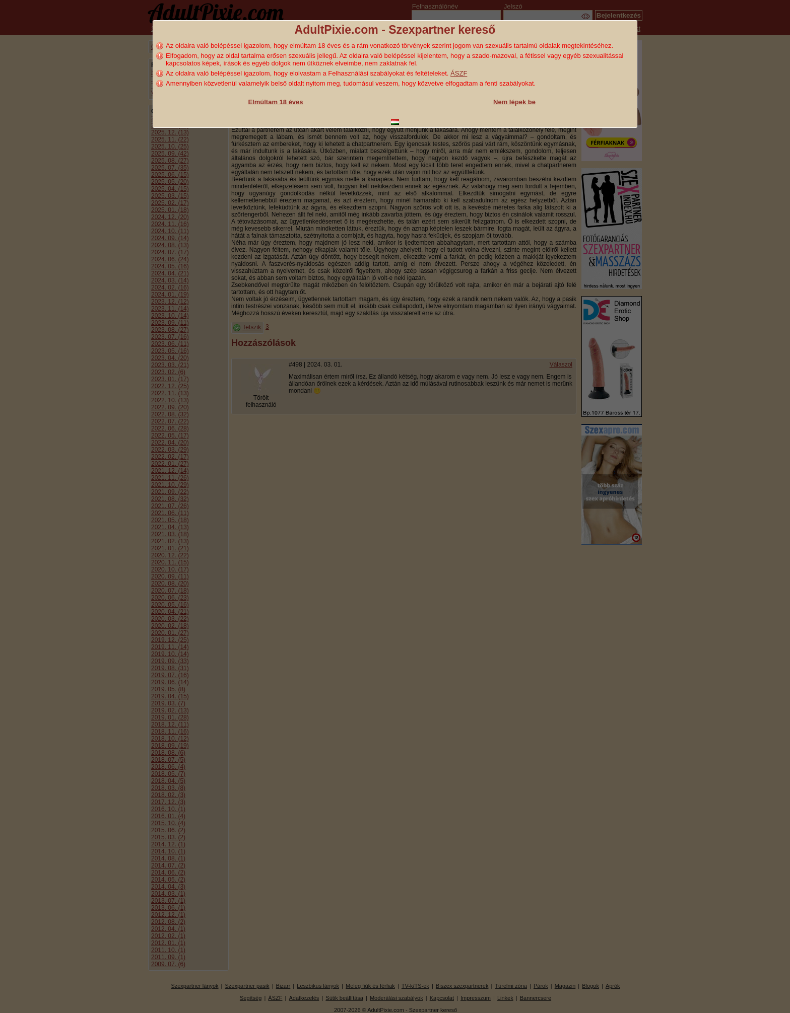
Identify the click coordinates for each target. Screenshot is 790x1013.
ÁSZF (458, 73)
